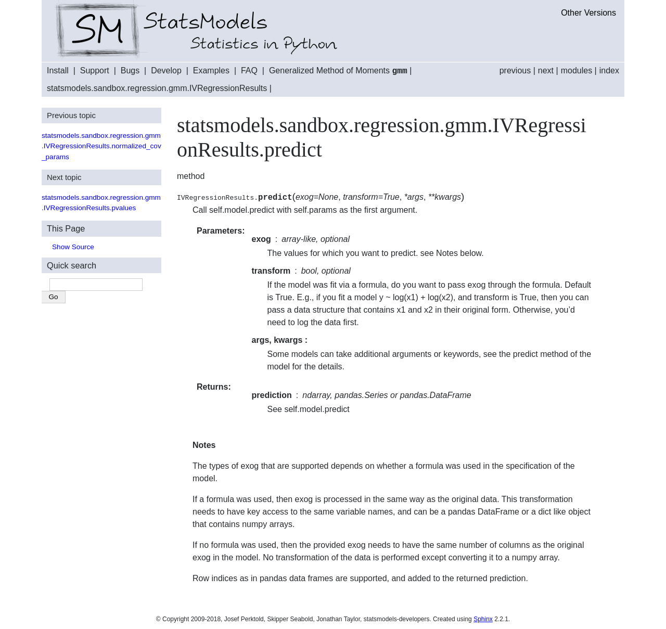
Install (58, 71)
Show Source (73, 246)
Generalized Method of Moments (338, 71)
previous (515, 70)
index (609, 70)
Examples (211, 71)
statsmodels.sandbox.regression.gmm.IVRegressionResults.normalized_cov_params (101, 145)
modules (576, 70)
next (546, 70)
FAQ (249, 71)
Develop (166, 71)
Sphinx (483, 618)
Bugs (130, 71)
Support (94, 71)
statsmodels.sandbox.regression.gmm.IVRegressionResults (157, 87)
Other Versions (588, 12)
